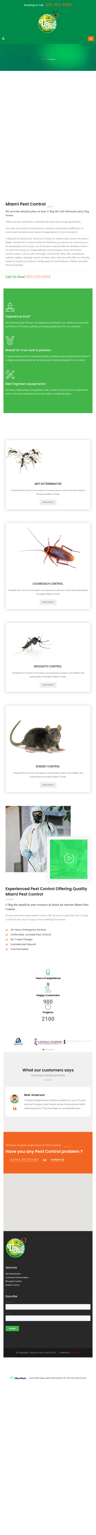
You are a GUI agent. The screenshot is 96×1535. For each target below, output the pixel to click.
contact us (57, 1174)
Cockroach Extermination (17, 1292)
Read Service (48, 517)
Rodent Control (12, 1299)
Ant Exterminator (13, 1288)
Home (44, 59)
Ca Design (75, 1367)
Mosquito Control (13, 1296)
